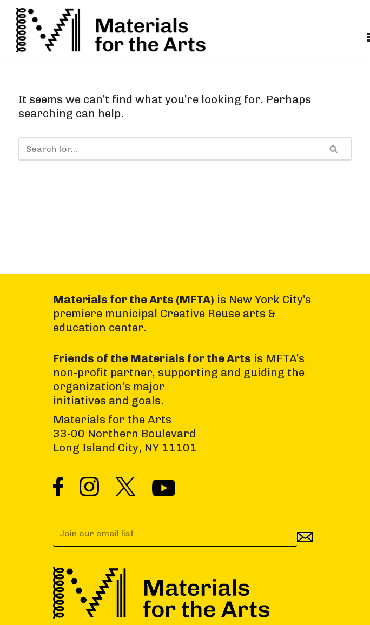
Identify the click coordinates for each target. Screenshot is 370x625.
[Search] (167, 149)
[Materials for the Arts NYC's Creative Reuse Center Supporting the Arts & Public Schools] (111, 30)
